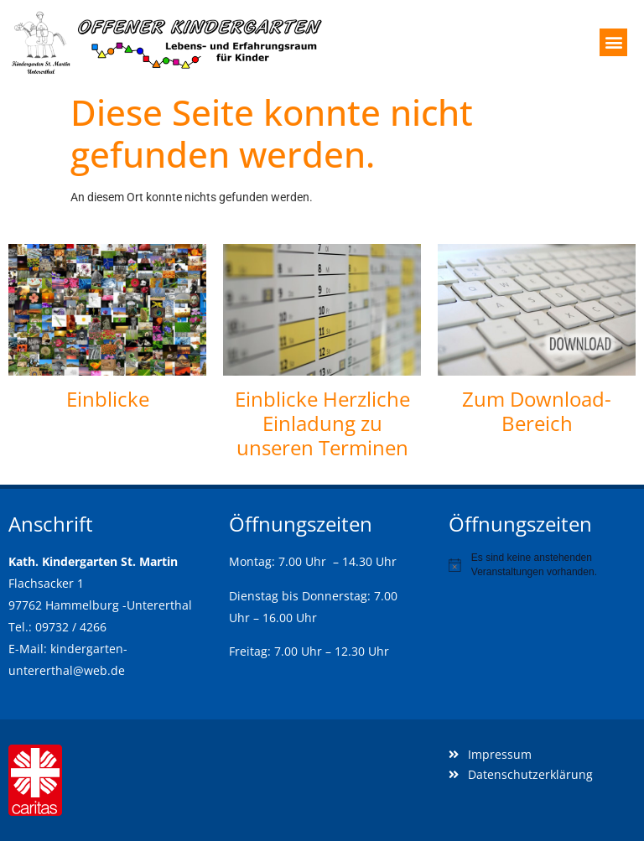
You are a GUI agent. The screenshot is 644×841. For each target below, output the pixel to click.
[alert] (542, 565)
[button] (613, 42)
